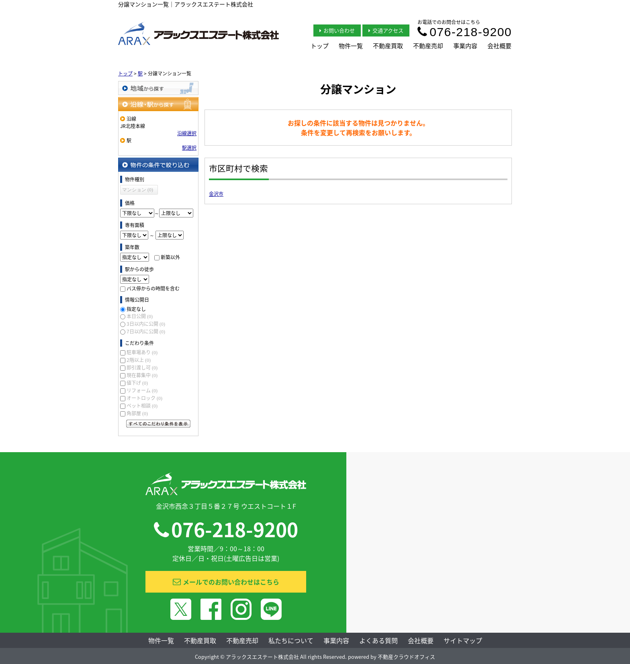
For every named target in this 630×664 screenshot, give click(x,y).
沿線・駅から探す (158, 104)
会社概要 (499, 45)
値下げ (137, 382)
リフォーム (142, 390)
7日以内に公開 (146, 331)
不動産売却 (428, 45)
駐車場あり (142, 352)
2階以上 (139, 359)
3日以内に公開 (146, 323)
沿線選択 (186, 133)
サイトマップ (463, 640)
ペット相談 (142, 405)
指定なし (136, 309)
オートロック (144, 398)
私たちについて (290, 640)
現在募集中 (142, 375)
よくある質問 (378, 640)
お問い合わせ (337, 30)
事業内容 (465, 45)
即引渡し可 (142, 367)
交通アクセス (385, 30)
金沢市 (216, 193)
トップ (320, 45)
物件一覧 (351, 45)
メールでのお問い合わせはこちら (226, 582)
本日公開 (140, 316)
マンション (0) (137, 190)
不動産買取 (388, 45)
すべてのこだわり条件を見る (158, 424)
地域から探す (158, 88)
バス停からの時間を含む (153, 288)
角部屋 (137, 413)
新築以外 (170, 257)
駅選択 (189, 147)
